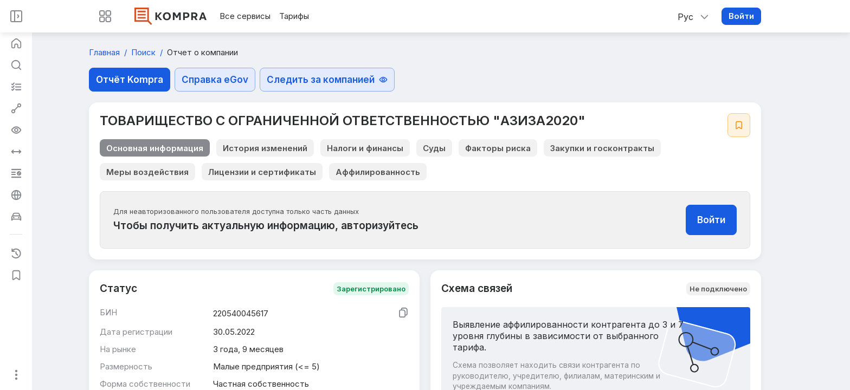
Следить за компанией (327, 79)
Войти (741, 16)
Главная (105, 52)
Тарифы (294, 16)
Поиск (144, 52)
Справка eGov (215, 79)
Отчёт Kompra (129, 79)
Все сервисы (245, 16)
